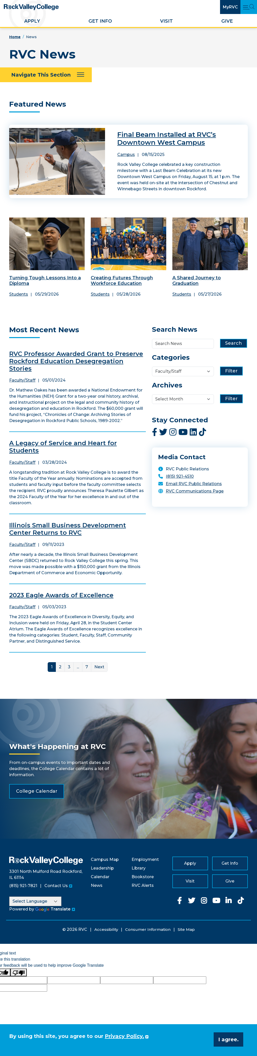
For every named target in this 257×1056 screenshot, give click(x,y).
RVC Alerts (143, 885)
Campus (126, 154)
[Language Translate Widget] (35, 901)
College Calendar (36, 791)
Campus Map (105, 859)
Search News (174, 330)
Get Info (100, 21)
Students (18, 294)
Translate (53, 909)
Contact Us (56, 885)
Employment (145, 859)
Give (227, 21)
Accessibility (106, 929)
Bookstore (143, 876)
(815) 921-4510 (180, 476)
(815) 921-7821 (23, 885)
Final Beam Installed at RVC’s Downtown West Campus (166, 139)
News (96, 885)
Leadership (102, 868)
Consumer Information (148, 929)
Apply (32, 21)
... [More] (78, 666)
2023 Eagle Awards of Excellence (61, 595)
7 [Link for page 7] (86, 666)
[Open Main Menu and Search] (248, 7)
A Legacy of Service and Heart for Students (63, 446)
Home (15, 37)
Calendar (100, 876)
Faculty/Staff (22, 380)
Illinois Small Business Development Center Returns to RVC (67, 529)
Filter (231, 371)
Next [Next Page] (99, 666)
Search (233, 343)
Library (139, 868)
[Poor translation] (18, 972)
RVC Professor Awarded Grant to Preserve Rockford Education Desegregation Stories (76, 361)
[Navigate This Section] (46, 74)
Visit (166, 21)
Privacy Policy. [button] (124, 1036)
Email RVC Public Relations (194, 483)
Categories (171, 357)
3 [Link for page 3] (69, 666)
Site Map (186, 929)
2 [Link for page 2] (60, 666)
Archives (167, 385)
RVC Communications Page (195, 491)
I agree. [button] (228, 1039)
